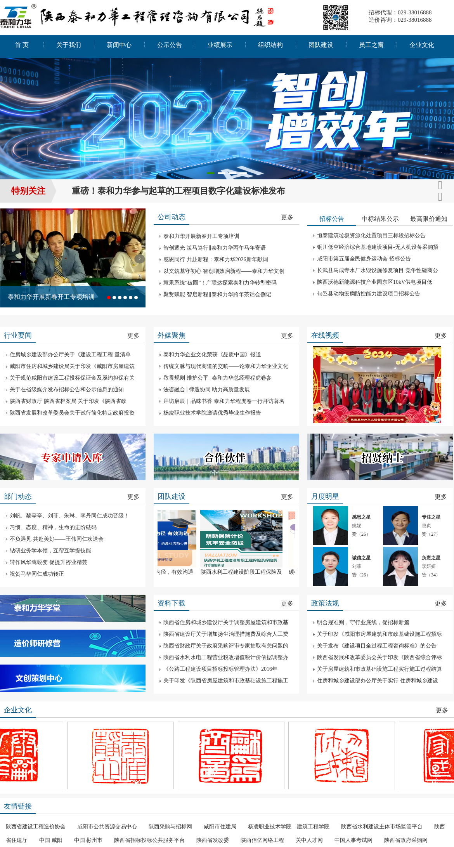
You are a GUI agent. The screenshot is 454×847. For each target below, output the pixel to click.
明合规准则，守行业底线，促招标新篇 (363, 622)
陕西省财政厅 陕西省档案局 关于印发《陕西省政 (68, 401)
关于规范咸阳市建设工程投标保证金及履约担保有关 (72, 378)
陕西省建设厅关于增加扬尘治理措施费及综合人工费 (225, 634)
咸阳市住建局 (220, 827)
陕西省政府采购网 (406, 840)
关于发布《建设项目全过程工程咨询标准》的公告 (377, 646)
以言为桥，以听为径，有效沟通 (159, 572)
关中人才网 (309, 840)
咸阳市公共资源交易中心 (107, 827)
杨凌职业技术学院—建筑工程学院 (288, 827)
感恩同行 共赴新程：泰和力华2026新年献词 (215, 259)
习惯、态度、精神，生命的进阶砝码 (53, 527)
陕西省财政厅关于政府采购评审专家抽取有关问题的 (225, 646)
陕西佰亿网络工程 (262, 840)
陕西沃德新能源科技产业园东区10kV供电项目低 (374, 282)
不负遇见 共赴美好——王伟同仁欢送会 (57, 539)
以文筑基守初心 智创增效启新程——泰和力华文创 (223, 271)
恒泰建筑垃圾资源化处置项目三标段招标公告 (371, 235)
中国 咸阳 (50, 840)
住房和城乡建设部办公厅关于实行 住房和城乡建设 (377, 681)
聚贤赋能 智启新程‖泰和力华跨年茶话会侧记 (217, 294)
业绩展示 (220, 45)
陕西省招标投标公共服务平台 (149, 840)
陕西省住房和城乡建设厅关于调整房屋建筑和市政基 (225, 622)
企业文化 (421, 45)
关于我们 (68, 45)
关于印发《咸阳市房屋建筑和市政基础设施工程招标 (379, 634)
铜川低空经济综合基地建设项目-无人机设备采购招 (377, 247)
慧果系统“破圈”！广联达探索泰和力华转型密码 (220, 283)
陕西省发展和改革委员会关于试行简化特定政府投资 (72, 413)
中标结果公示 (380, 218)
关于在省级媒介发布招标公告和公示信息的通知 (67, 389)
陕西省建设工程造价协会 (36, 827)
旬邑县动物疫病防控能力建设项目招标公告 (368, 294)
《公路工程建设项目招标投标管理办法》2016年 (220, 669)
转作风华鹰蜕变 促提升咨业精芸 (48, 562)
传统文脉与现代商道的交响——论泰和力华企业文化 (225, 366)
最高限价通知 (428, 218)
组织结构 (270, 45)
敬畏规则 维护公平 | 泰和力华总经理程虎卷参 (217, 378)
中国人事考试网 (353, 840)
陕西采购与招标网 (170, 827)
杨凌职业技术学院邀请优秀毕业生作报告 (212, 413)
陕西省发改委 (212, 840)
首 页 (22, 45)
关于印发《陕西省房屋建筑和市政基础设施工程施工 (225, 681)
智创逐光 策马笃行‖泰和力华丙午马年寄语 (214, 248)
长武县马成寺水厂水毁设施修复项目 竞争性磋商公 (377, 270)
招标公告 (331, 218)
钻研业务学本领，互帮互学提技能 (50, 551)
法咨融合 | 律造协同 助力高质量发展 (206, 389)
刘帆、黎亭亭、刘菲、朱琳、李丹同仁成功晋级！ (69, 516)
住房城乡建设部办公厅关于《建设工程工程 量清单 (70, 355)
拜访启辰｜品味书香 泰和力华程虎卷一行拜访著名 (223, 401)
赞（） (361, 534)
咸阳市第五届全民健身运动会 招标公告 (364, 259)
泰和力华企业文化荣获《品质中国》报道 (212, 355)
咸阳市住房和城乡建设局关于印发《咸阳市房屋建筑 (72, 366)
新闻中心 (119, 45)
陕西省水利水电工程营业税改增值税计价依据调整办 (225, 657)
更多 (287, 217)
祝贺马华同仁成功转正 (37, 574)
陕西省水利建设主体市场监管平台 (382, 827)
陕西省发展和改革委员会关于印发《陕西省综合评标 (379, 657)
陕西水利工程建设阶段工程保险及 (245, 572)
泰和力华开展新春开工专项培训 (51, 296)
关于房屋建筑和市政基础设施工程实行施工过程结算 (379, 669)
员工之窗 (371, 45)
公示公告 (169, 45)
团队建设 (320, 45)
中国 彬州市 (88, 840)
